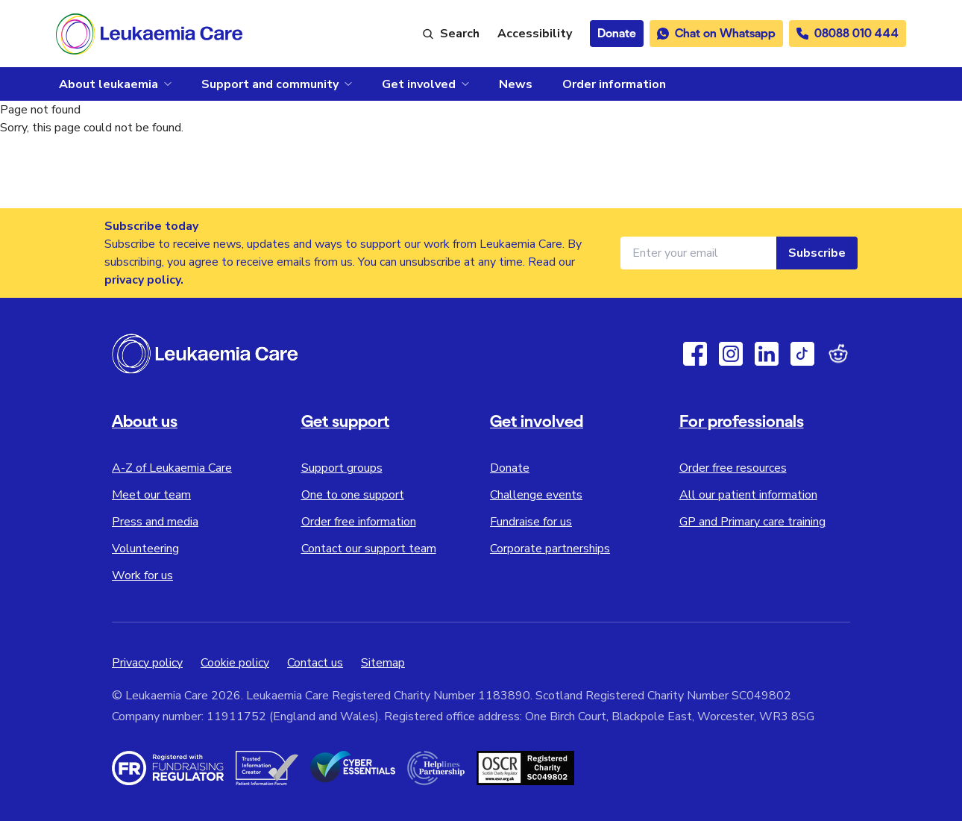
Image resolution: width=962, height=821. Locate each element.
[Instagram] (731, 354)
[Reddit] (838, 354)
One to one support (352, 495)
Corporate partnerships (550, 548)
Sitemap (383, 663)
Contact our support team (368, 548)
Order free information (358, 521)
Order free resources (733, 468)
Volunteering (145, 548)
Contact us (315, 663)
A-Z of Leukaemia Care (172, 468)
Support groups (342, 468)
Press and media (155, 521)
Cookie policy (235, 663)
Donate (509, 468)
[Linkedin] (767, 354)
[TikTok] (802, 354)
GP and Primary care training (752, 521)
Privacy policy (147, 663)
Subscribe (817, 253)
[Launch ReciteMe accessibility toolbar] (534, 33)
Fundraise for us (531, 521)
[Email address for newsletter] (698, 253)
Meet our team (151, 495)
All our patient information (748, 495)
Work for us (142, 575)
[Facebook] (695, 354)
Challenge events (536, 495)
